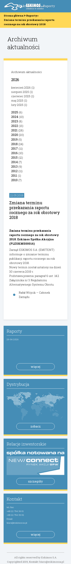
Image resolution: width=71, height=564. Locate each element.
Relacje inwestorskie (26, 444)
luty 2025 (17, 105)
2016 (14, 153)
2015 (14, 157)
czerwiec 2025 (20, 96)
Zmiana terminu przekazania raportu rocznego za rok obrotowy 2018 (34, 210)
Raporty (49, 6)
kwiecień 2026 (21, 87)
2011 (14, 175)
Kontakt (14, 499)
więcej (35, 367)
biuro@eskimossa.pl (17, 522)
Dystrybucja (18, 384)
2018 (14, 144)
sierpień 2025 (20, 92)
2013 (14, 166)
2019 (14, 139)
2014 (14, 162)
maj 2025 (17, 100)
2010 (14, 180)
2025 (14, 112)
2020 (14, 135)
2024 (14, 117)
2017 (14, 148)
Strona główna (13, 15)
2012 (14, 171)
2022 (14, 126)
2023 (14, 121)
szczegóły (35, 481)
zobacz (35, 426)
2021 (14, 130)
